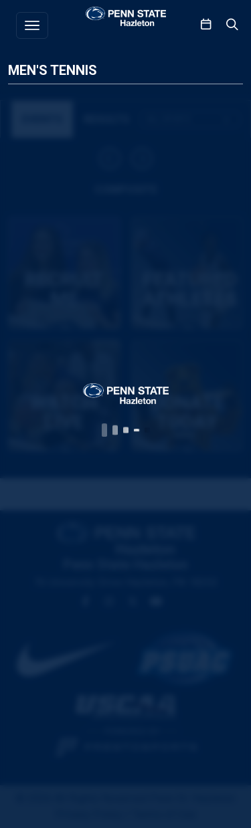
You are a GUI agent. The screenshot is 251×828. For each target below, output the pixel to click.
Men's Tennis (52, 70)
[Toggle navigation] (32, 25)
